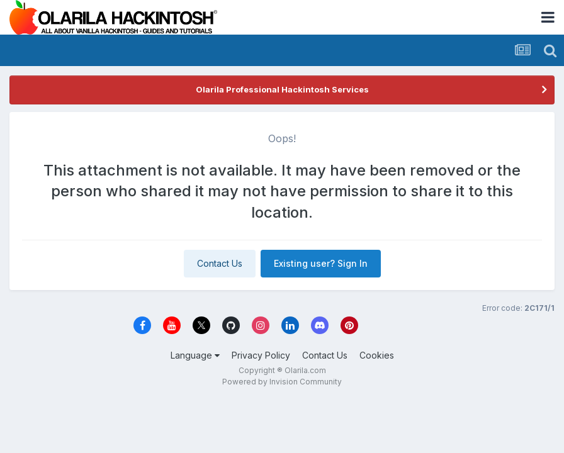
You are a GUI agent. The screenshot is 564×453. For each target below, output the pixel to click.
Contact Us (219, 263)
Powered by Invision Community (282, 381)
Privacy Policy (261, 355)
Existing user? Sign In (321, 263)
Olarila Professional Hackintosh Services (282, 89)
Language (195, 355)
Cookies (376, 355)
